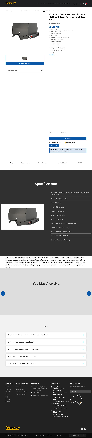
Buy (11, 163)
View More (51, 54)
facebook (82, 429)
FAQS (80, 163)
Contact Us (19, 387)
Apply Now (54, 145)
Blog (68, 4)
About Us (8, 392)
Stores (64, 4)
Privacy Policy (20, 389)
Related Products (63, 163)
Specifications (43, 163)
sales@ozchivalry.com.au (40, 395)
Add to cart (68, 138)
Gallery (45, 4)
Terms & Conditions (40, 435)
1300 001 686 (37, 393)
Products (38, 4)
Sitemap (8, 402)
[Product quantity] (54, 132)
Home (7, 11)
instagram (85, 429)
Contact (8, 399)
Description (25, 163)
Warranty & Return (21, 392)
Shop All (12, 11)
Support (8, 394)
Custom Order (52, 4)
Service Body (18, 11)
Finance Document (21, 394)
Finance (59, 4)
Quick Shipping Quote (24, 63)
